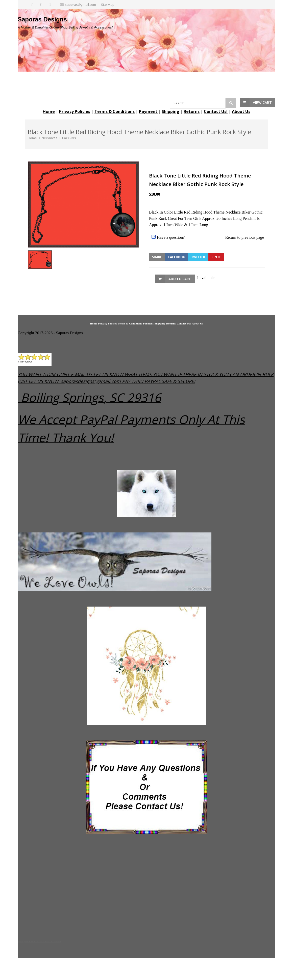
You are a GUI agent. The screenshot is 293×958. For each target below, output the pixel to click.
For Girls (69, 138)
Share (157, 257)
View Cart (262, 102)
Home (32, 138)
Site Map (107, 4)
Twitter (198, 257)
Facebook (176, 257)
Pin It (216, 257)
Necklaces (49, 138)
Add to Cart (179, 279)
